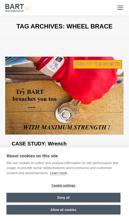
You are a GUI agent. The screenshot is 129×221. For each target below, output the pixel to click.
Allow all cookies (63, 210)
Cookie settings (63, 185)
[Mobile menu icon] (120, 7)
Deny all (63, 198)
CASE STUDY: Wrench (39, 143)
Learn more (58, 173)
